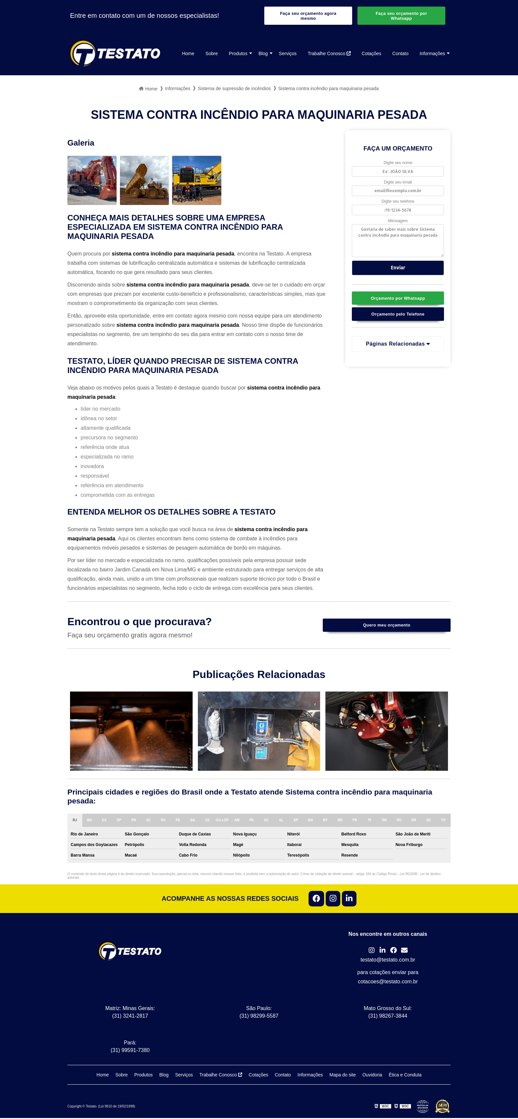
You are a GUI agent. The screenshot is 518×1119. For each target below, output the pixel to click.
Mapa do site (343, 1075)
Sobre (211, 53)
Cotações (371, 53)
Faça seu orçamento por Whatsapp (401, 16)
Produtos (238, 53)
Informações (432, 53)
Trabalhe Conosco (329, 53)
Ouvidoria (373, 1075)
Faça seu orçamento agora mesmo (308, 16)
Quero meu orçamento (387, 625)
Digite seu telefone (398, 202)
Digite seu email (398, 183)
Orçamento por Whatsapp (398, 298)
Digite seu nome (398, 163)
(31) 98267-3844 (387, 1017)
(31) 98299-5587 (259, 1017)
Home (188, 53)
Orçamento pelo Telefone (398, 314)
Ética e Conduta (405, 1075)
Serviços (288, 53)
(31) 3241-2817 (130, 1017)
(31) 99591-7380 (130, 1051)
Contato (400, 53)
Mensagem (398, 221)
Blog (263, 53)
